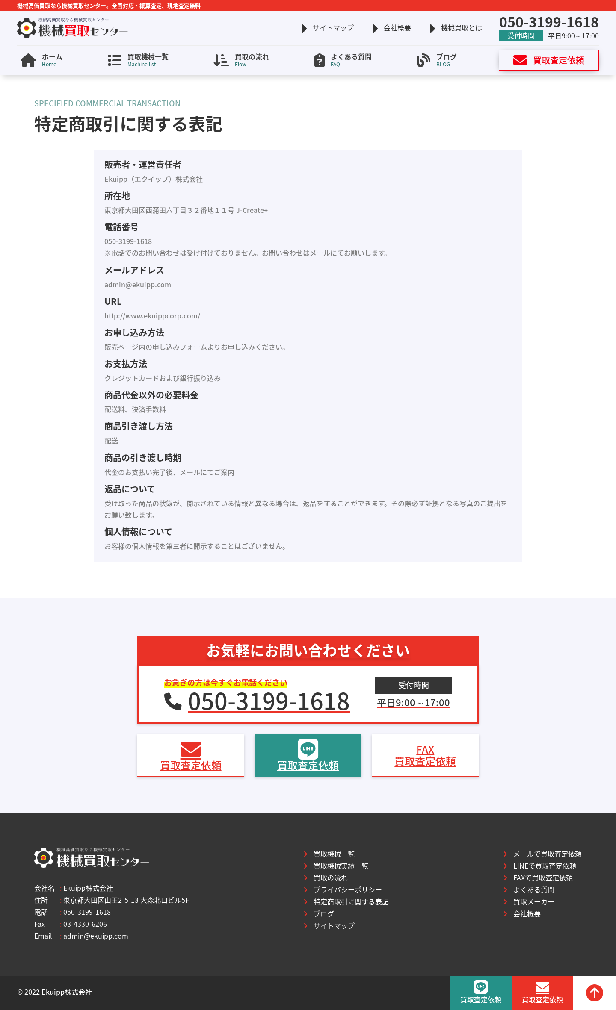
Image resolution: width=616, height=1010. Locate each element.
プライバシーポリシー (342, 889)
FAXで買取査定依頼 (538, 877)
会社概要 (391, 28)
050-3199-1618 (85, 912)
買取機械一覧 (329, 853)
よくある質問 (528, 889)
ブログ (318, 913)
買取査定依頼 (191, 756)
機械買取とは (455, 28)
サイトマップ (327, 28)
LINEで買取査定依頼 (539, 865)
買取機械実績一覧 (335, 865)
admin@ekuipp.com (95, 935)
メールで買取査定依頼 (542, 853)
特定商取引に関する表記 (346, 901)
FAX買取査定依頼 (425, 755)
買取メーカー (528, 901)
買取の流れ (325, 877)
